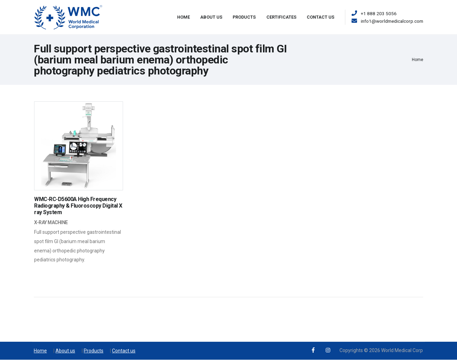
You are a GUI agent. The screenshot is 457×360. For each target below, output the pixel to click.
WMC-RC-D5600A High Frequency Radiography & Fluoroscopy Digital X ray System (78, 206)
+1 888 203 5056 (379, 13)
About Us (211, 17)
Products (244, 17)
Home (183, 17)
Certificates (281, 17)
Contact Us (320, 17)
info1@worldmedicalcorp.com (392, 21)
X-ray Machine (51, 222)
